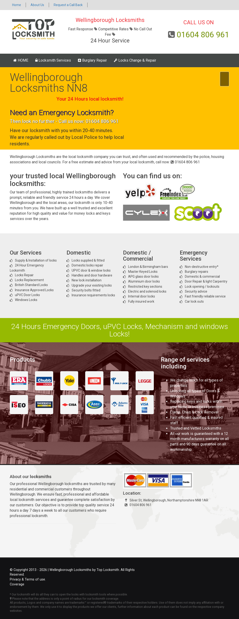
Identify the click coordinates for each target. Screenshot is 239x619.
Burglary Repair (92, 60)
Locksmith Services (53, 60)
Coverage (17, 584)
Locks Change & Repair (135, 60)
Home (16, 5)
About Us (37, 5)
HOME (20, 60)
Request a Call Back (68, 5)
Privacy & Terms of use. (28, 579)
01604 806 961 (203, 34)
